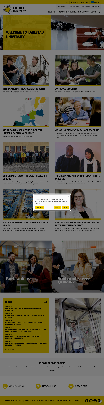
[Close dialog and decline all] (68, 195)
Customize (40, 207)
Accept (66, 207)
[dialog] (52, 202)
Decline (57, 207)
